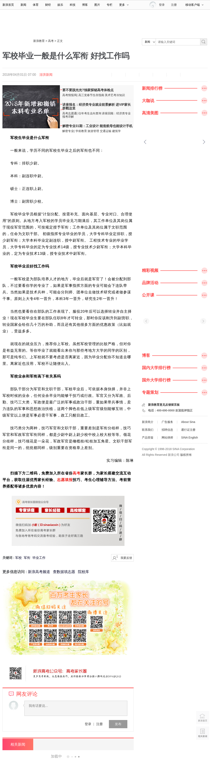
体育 (36, 4)
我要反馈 (126, 557)
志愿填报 (65, 480)
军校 (18, 557)
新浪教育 (39, 40)
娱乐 (60, 4)
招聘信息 (167, 429)
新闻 (23, 4)
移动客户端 (194, 4)
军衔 (27, 557)
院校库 (83, 572)
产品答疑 (147, 437)
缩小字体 (105, 75)
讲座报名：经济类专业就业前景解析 (88, 104)
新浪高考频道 (39, 572)
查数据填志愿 (64, 572)
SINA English (189, 437)
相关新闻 (17, 744)
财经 (48, 4)
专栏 (109, 4)
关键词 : (8, 557)
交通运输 (105, 131)
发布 (118, 724)
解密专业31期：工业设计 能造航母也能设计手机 (97, 126)
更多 (124, 4)
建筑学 (116, 131)
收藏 (132, 75)
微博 (146, 75)
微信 (160, 75)
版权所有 (186, 454)
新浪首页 (8, 4)
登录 (88, 724)
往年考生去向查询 (89, 113)
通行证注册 (188, 429)
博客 (85, 4)
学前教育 (81, 131)
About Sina (188, 422)
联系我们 (147, 429)
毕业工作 (39, 557)
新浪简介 (147, 422)
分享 (173, 75)
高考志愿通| (70, 113)
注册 (174, 4)
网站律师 (167, 437)
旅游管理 (93, 131)
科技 (72, 4)
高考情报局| (70, 95)
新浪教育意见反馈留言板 (164, 404)
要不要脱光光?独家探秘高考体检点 (88, 90)
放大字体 (118, 75)
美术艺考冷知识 (115, 95)
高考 (51, 40)
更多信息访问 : (15, 572)
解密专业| (68, 131)
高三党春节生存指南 (91, 95)
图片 (97, 4)
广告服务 (167, 422)
